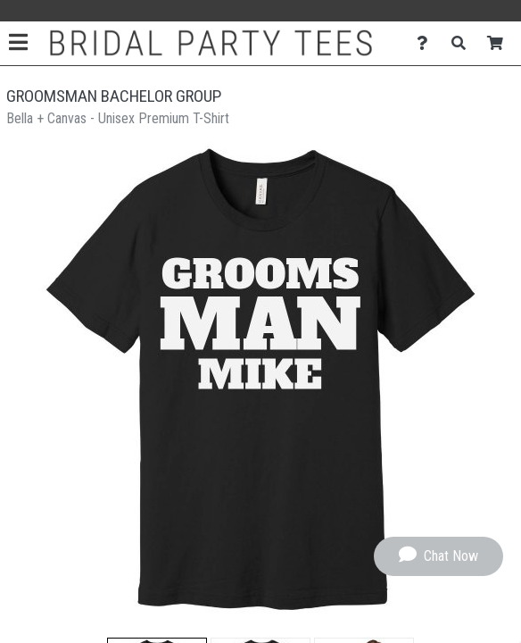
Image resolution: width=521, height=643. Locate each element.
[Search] (463, 43)
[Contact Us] (427, 43)
